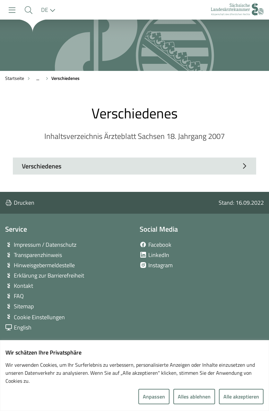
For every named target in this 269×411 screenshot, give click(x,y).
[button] (28, 10)
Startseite (14, 78)
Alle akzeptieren (241, 396)
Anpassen (154, 396)
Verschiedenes (65, 78)
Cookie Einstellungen (39, 317)
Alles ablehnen (194, 396)
